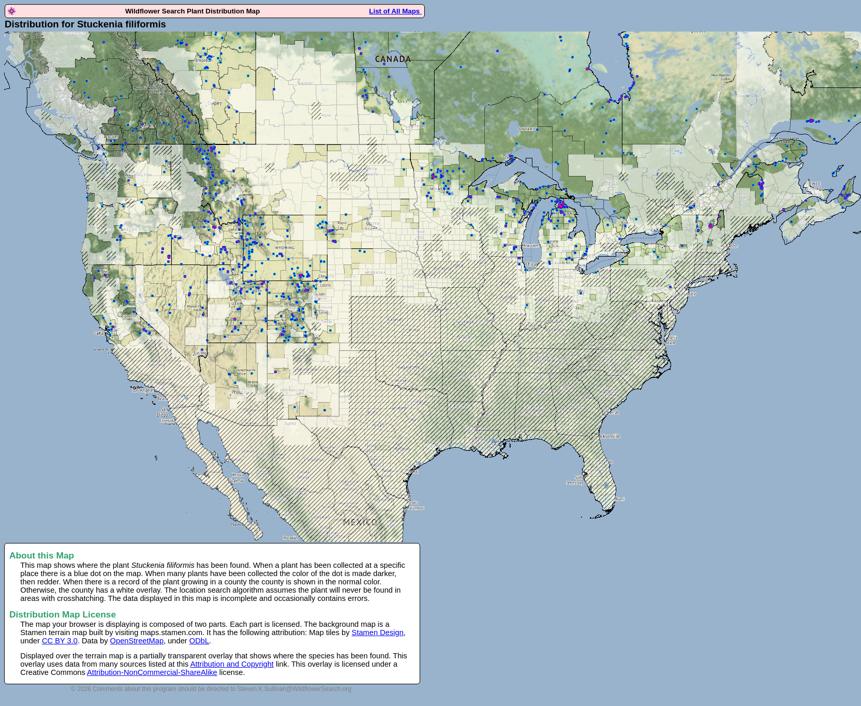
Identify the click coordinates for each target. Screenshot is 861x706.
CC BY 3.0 (60, 641)
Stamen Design (378, 632)
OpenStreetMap (137, 641)
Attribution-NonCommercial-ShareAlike (152, 672)
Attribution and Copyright (232, 664)
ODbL (199, 641)
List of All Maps (395, 11)
